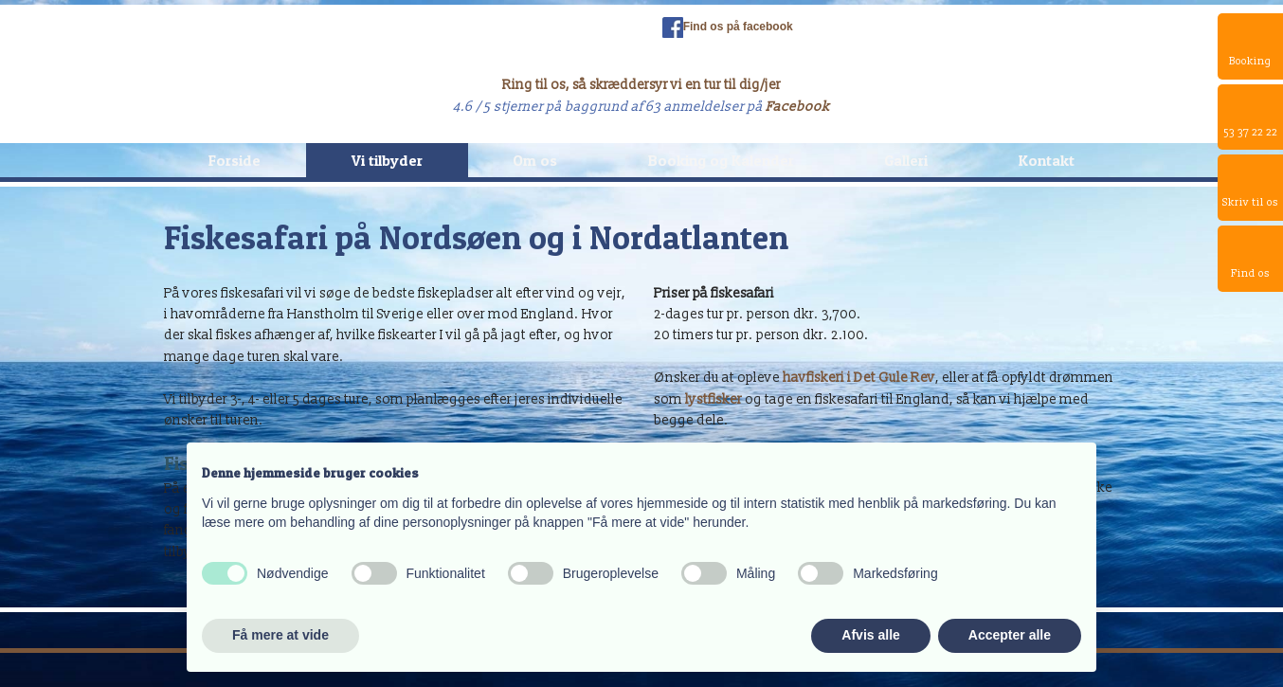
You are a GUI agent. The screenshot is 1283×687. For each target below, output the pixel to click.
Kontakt (1047, 160)
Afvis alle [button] (870, 634)
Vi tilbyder (387, 160)
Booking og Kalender (721, 160)
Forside (234, 160)
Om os (535, 160)
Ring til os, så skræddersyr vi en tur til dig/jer (641, 85)
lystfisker (713, 399)
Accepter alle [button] (1009, 634)
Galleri (906, 160)
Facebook (798, 107)
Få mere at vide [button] (280, 634)
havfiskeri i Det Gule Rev (859, 378)
